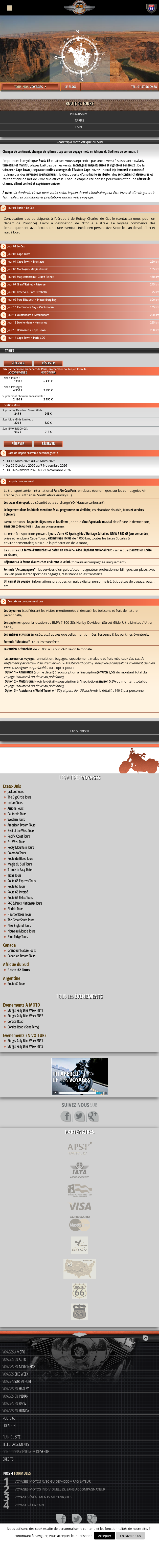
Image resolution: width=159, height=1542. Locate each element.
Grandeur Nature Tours (22, 950)
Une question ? (79, 731)
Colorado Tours (17, 852)
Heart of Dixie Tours (19, 914)
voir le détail (45, 681)
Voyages (15, 1374)
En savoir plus (130, 1535)
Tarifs (79, 120)
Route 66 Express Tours (22, 880)
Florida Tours (15, 908)
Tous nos (30, 86)
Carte (79, 127)
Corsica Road (16, 1021)
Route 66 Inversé (18, 891)
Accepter (104, 1535)
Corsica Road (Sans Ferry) (23, 1026)
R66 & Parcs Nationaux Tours (25, 903)
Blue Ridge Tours (18, 936)
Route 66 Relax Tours (20, 897)
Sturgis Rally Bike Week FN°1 (25, 1010)
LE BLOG (70, 86)
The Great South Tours (21, 919)
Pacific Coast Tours (19, 836)
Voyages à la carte (24, 1505)
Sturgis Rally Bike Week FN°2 (25, 1015)
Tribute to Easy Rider (20, 869)
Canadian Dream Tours (21, 955)
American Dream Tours (21, 824)
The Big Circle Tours (19, 797)
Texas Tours (14, 875)
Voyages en (14, 1359)
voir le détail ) (102, 690)
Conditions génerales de (26, 1451)
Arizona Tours (16, 808)
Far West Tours (16, 841)
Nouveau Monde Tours (21, 931)
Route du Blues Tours (20, 858)
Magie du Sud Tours (20, 864)
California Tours (17, 813)
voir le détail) (44, 672)
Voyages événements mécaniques (37, 1497)
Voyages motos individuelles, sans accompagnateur (54, 1489)
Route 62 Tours (19, 969)
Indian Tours (15, 802)
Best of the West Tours (21, 830)
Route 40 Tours (16, 983)
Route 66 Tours (16, 886)
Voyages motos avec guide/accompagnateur (47, 1481)
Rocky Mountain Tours (21, 847)
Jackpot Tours (16, 791)
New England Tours (19, 925)
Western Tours (16, 819)
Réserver (18, 363)
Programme (79, 114)
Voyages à (14, 1351)
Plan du (11, 1436)
